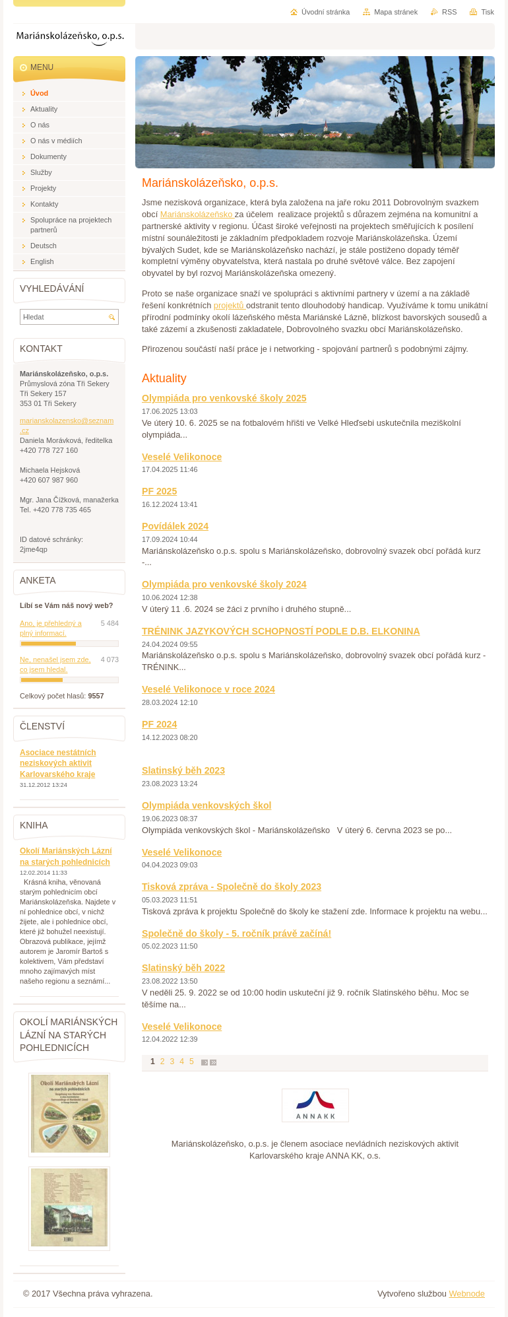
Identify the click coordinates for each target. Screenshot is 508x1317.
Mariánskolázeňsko (197, 214)
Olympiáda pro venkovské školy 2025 (224, 398)
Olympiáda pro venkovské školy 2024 (224, 584)
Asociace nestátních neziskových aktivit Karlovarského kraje (58, 763)
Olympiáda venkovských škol (206, 805)
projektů (230, 305)
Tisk (487, 12)
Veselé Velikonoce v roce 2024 (208, 689)
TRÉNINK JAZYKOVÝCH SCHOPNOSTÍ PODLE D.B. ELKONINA (281, 631)
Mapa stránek (396, 12)
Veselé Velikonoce (182, 457)
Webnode (467, 1294)
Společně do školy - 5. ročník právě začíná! (236, 933)
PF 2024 (159, 724)
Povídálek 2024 (175, 526)
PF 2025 (159, 491)
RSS (449, 12)
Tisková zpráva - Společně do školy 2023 (231, 886)
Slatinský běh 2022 (183, 967)
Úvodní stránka (326, 12)
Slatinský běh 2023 (183, 770)
